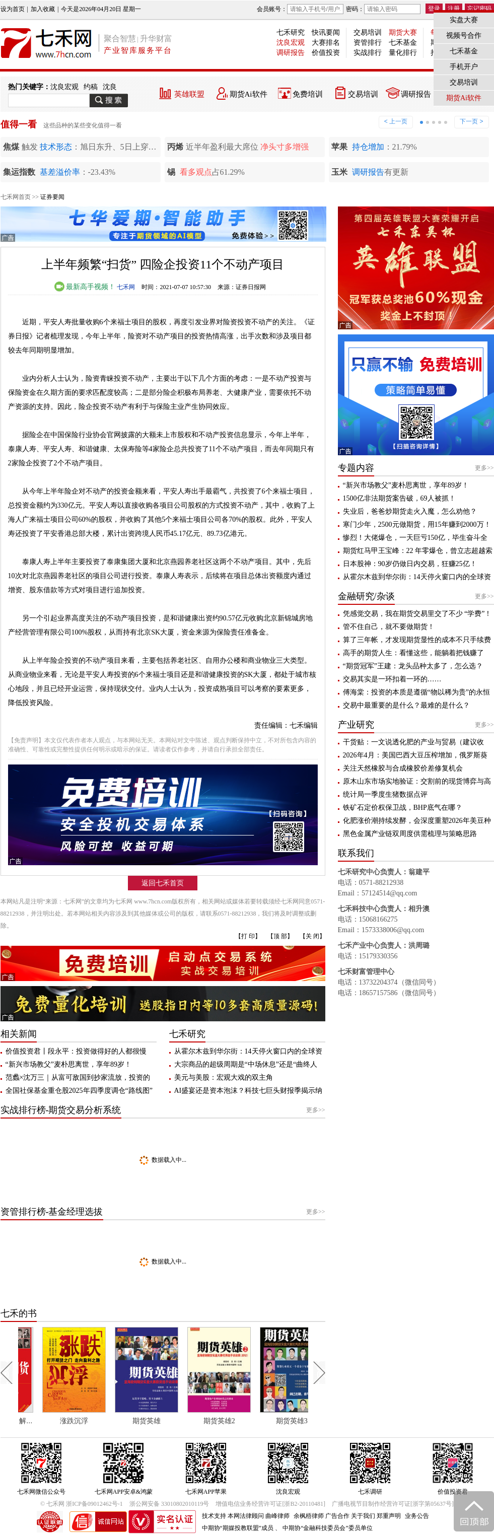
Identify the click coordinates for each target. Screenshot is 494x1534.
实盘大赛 (464, 20)
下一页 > (471, 121)
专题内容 (356, 468)
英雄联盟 (189, 94)
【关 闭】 (312, 936)
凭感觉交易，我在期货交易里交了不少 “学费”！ (417, 613)
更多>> (315, 1109)
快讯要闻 (326, 32)
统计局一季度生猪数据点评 (385, 794)
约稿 (91, 87)
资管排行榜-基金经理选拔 (52, 1212)
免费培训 (308, 94)
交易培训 (368, 32)
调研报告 (290, 52)
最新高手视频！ (85, 287)
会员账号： (300, 9)
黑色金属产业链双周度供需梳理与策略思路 (410, 834)
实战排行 (368, 52)
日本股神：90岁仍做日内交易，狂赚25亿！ (410, 564)
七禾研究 (290, 32)
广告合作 (337, 1515)
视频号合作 (463, 35)
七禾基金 (403, 42)
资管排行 (368, 42)
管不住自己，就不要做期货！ (389, 627)
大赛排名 (326, 42)
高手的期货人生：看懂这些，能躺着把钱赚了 (413, 653)
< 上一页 (395, 121)
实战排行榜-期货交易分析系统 (61, 1110)
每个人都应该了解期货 (53, 1421)
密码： (383, 9)
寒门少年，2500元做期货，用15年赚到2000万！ (417, 524)
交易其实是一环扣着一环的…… (392, 679)
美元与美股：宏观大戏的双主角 (223, 1077)
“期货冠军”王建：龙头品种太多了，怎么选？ (413, 666)
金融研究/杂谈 (366, 596)
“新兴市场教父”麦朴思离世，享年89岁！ (68, 1064)
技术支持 (214, 1515)
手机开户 (464, 67)
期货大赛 (403, 32)
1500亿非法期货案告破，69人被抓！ (399, 498)
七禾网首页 (16, 196)
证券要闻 (52, 196)
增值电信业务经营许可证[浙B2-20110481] (270, 1503)
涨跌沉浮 (122, 1421)
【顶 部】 (280, 936)
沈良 (110, 87)
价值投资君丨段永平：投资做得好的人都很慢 (76, 1051)
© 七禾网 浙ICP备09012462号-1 (81, 1503)
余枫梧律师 (309, 1515)
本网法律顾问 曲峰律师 (259, 1515)
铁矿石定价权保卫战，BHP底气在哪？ (402, 807)
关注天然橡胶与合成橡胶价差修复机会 (403, 768)
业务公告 (417, 1515)
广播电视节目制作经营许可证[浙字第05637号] (393, 1503)
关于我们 (363, 1515)
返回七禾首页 (163, 883)
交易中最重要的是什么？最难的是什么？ (406, 705)
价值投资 (326, 52)
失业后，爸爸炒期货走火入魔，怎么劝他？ (410, 511)
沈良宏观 (290, 42)
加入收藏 (43, 9)
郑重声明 (389, 1515)
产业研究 (356, 725)
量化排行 (403, 52)
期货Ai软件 (248, 94)
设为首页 (13, 9)
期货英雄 (195, 1421)
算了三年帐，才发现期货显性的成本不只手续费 (417, 640)
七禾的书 (19, 1313)
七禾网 (126, 287)
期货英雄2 (267, 1421)
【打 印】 (248, 936)
